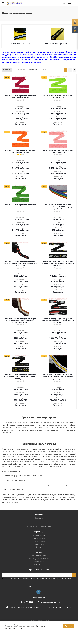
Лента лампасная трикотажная (57, 43)
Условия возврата (39, 544)
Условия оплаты (39, 535)
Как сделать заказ (39, 556)
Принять (68, 626)
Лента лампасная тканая (20, 43)
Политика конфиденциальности (39, 527)
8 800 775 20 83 (27, 602)
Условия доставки (39, 538)
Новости (39, 521)
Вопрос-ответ (39, 561)
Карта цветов (39, 564)
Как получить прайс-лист (39, 559)
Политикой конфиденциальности (28, 578)
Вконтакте (38, 592)
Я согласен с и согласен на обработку (40, 578)
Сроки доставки (39, 541)
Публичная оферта (39, 524)
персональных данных (63, 578)
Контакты (39, 518)
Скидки (39, 547)
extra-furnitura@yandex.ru (50, 602)
